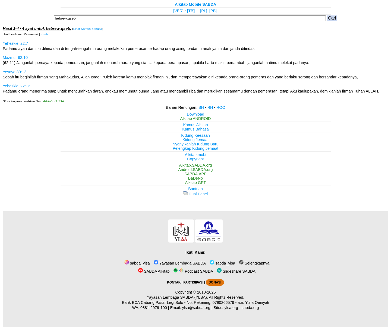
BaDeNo (195, 178)
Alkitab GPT (195, 182)
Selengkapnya (254, 263)
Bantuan (195, 189)
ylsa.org (231, 307)
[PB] (213, 11)
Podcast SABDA (193, 271)
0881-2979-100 (153, 307)
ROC (220, 107)
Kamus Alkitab (195, 125)
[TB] (191, 11)
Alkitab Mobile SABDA (195, 4)
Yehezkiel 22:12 (16, 86)
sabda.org (250, 307)
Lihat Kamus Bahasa (87, 28)
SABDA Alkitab (153, 271)
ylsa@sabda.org (196, 307)
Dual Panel (195, 194)
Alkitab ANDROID (195, 118)
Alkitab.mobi (195, 154)
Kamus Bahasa (195, 129)
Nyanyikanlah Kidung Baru (195, 144)
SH (201, 107)
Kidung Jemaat (195, 140)
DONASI (215, 282)
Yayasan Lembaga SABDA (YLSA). (177, 297)
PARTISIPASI (193, 282)
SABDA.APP (195, 174)
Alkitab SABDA (53, 101)
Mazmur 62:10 (15, 57)
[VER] (178, 11)
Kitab (44, 34)
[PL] (203, 11)
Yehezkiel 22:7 (15, 43)
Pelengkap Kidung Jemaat (195, 148)
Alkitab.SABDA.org (195, 165)
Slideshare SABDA (236, 271)
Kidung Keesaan (195, 135)
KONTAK (174, 282)
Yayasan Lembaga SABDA (180, 263)
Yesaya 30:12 (14, 72)
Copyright (195, 159)
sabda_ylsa (137, 263)
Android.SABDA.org (195, 169)
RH (210, 107)
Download (195, 114)
